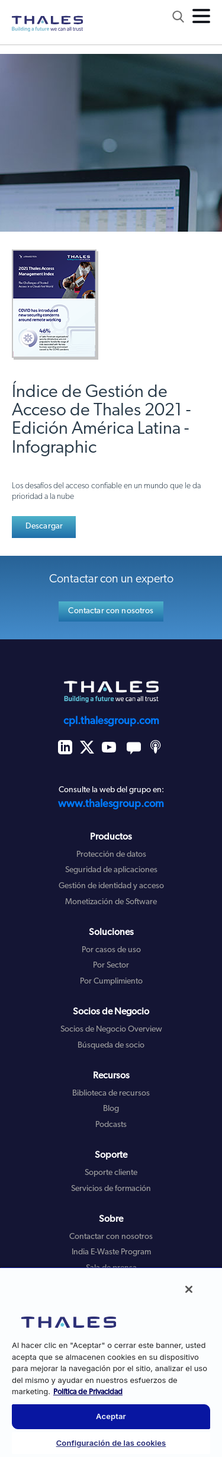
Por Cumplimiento (111, 981)
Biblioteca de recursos (111, 1093)
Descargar (44, 526)
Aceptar (111, 1416)
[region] (111, 1362)
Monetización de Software (111, 902)
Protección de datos (111, 854)
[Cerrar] (189, 1289)
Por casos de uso (111, 950)
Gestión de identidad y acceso (111, 886)
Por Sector (111, 965)
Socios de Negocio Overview (111, 1029)
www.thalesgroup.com (111, 804)
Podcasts (111, 1124)
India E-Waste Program (111, 1252)
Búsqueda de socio (111, 1045)
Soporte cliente (111, 1172)
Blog (111, 1108)
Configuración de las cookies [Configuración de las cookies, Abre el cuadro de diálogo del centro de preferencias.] (111, 1443)
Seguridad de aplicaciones (111, 870)
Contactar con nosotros (110, 611)
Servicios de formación (111, 1188)
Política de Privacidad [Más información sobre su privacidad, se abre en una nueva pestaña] (88, 1392)
